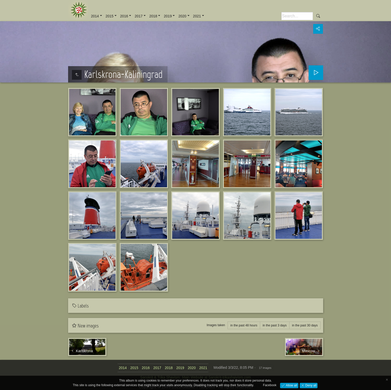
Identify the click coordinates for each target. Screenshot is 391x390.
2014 (95, 16)
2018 (153, 16)
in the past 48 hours (243, 325)
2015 (109, 16)
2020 (182, 16)
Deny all (311, 385)
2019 (168, 16)
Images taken (216, 325)
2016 (124, 16)
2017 (139, 16)
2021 (197, 16)
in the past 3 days (275, 325)
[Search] (297, 16)
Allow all (291, 385)
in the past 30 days (305, 325)
